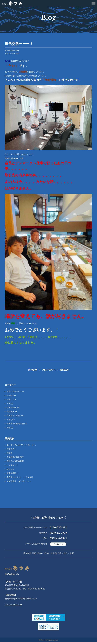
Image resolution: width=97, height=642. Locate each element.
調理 (10, 427)
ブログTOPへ (48, 370)
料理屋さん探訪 (15, 415)
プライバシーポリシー (13, 605)
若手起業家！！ (13, 473)
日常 (17, 54)
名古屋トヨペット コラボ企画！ (21, 477)
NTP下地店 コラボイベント (19, 481)
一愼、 (11, 399)
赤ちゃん (10, 469)
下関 (10, 403)
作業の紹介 (13, 407)
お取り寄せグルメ (15, 391)
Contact (57, 544)
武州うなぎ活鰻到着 (15, 461)
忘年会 (9, 453)
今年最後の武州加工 (15, 457)
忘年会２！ (11, 449)
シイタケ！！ (12, 465)
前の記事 (32, 370)
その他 (11, 395)
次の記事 (64, 370)
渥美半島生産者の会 (17, 423)
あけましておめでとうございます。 (22, 445)
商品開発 (12, 411)
